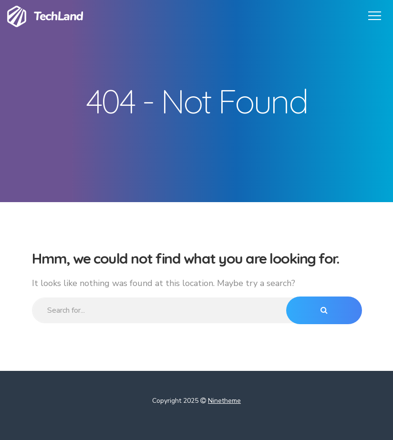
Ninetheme (224, 400)
